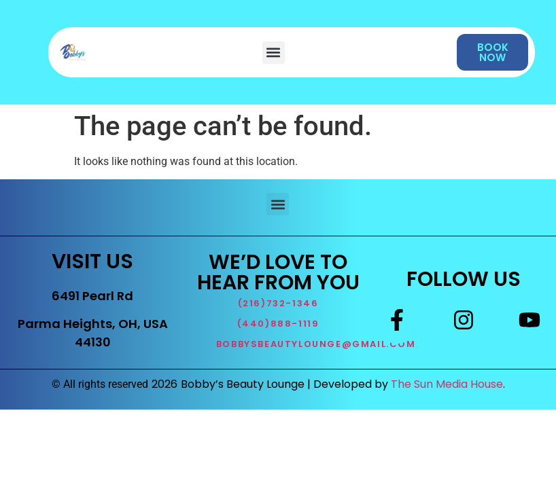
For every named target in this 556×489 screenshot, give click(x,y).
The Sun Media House (447, 384)
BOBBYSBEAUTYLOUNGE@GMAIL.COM (316, 344)
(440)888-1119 (278, 323)
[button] (273, 52)
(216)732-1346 (278, 303)
